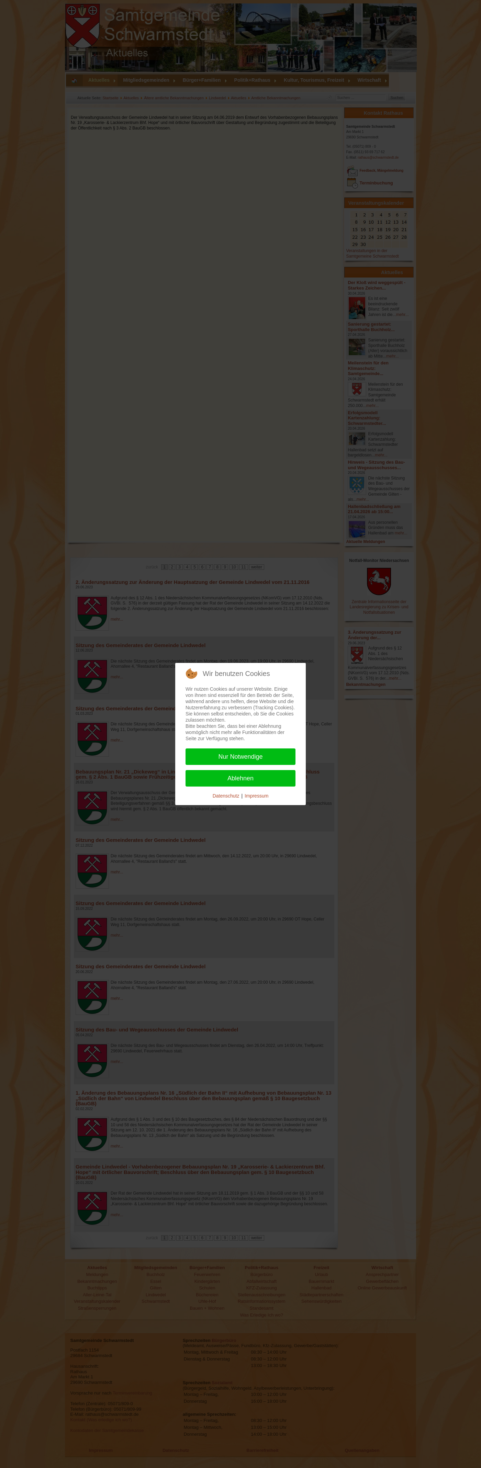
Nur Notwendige (240, 756)
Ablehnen (240, 778)
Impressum (256, 796)
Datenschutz (226, 796)
